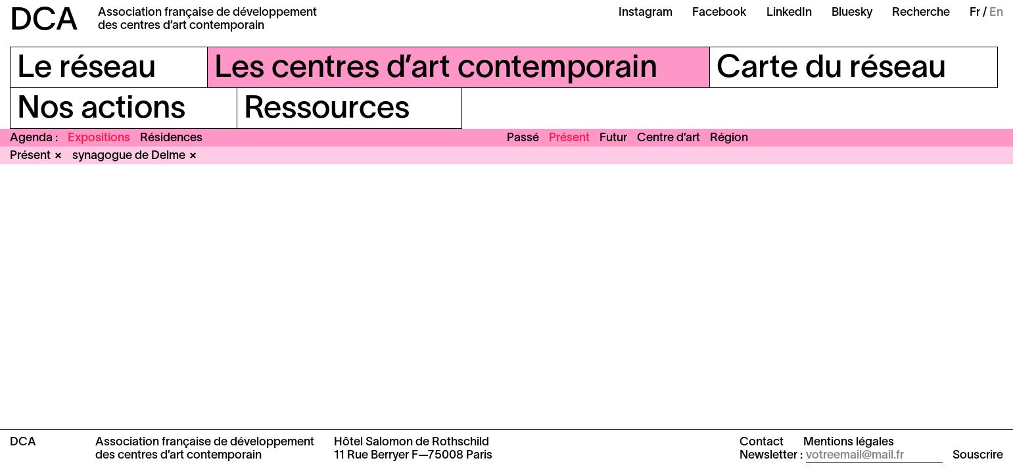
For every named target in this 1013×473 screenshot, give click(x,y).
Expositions (99, 138)
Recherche (921, 12)
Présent (569, 138)
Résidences (171, 138)
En (996, 12)
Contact (762, 442)
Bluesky (852, 12)
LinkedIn (789, 12)
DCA (44, 21)
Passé (523, 138)
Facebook (719, 12)
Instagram (645, 12)
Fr (975, 12)
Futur (613, 138)
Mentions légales (848, 442)
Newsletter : (771, 455)
